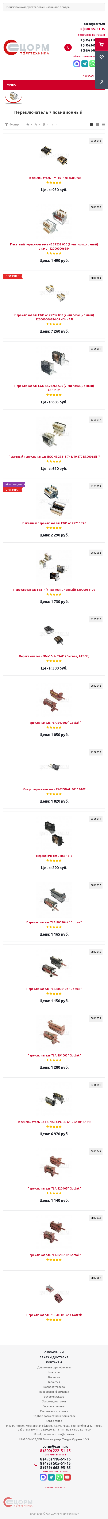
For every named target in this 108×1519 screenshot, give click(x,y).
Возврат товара (54, 1386)
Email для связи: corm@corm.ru (54, 1434)
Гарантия (54, 1381)
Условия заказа (54, 1396)
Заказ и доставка (54, 1357)
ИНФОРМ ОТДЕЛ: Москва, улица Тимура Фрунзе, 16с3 (54, 1439)
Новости (54, 1372)
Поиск (5, 14)
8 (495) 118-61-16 (92, 40)
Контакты (54, 1362)
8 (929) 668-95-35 (92, 50)
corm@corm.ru (94, 23)
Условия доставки (54, 1401)
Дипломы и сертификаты (54, 1367)
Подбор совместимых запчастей (54, 1415)
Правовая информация (54, 1391)
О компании (54, 1352)
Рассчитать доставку (54, 1411)
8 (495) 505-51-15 (92, 45)
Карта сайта (54, 1420)
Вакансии (54, 1377)
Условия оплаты (54, 1406)
